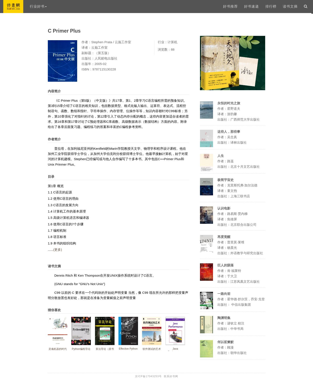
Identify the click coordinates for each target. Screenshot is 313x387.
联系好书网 (171, 376)
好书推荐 (230, 6)
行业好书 (38, 6)
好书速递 (251, 6)
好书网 (13, 6)
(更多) (57, 249)
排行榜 (270, 6)
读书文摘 (290, 6)
